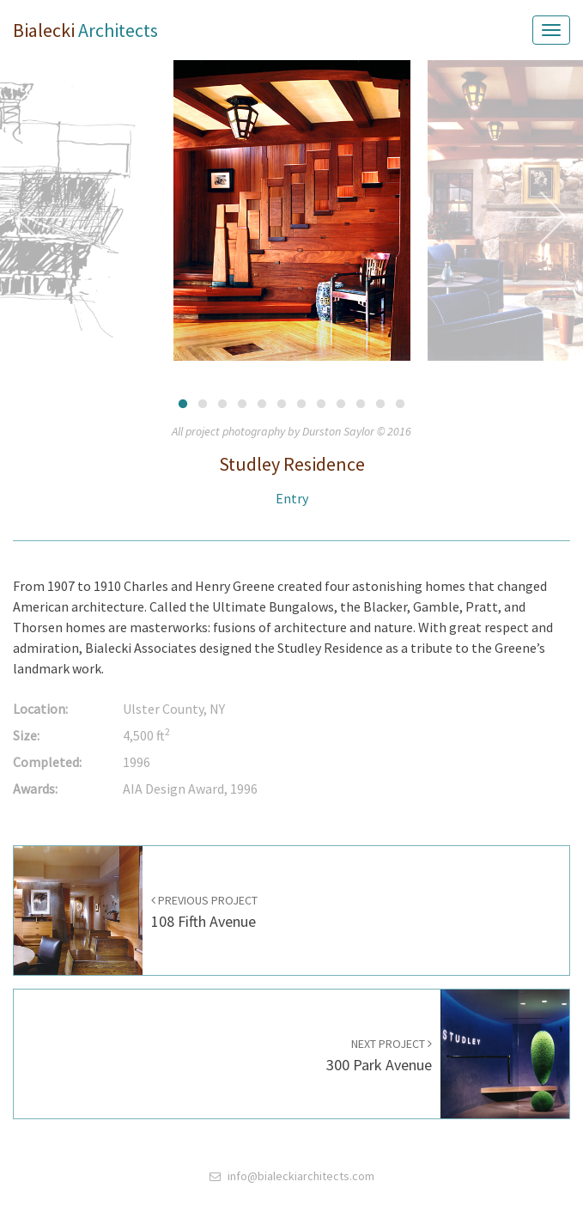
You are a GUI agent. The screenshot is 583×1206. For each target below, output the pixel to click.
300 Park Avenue (379, 1055)
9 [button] (341, 402)
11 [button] (380, 402)
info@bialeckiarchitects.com (301, 1176)
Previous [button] (45, 217)
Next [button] (537, 217)
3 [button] (222, 402)
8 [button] (321, 402)
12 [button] (400, 402)
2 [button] (203, 402)
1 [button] (183, 402)
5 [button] (262, 402)
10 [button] (361, 402)
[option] (292, 217)
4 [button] (242, 402)
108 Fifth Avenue (204, 911)
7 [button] (301, 402)
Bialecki (85, 30)
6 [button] (282, 402)
